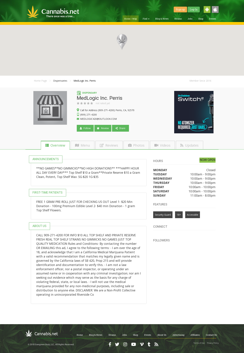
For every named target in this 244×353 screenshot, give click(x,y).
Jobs (190, 18)
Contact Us (211, 334)
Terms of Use (199, 343)
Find (146, 18)
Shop (200, 18)
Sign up (180, 9)
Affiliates (195, 334)
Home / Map (130, 18)
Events (212, 18)
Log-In (194, 9)
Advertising (178, 334)
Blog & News (162, 18)
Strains (178, 18)
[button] (122, 42)
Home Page (40, 80)
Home (80, 334)
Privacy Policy (213, 343)
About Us (161, 334)
